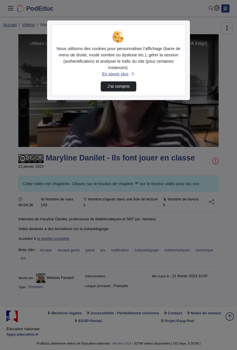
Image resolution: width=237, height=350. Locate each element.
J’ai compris (118, 86)
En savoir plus (118, 74)
